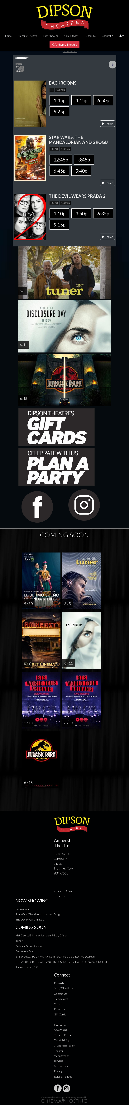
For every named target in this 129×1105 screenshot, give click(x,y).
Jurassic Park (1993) (27, 967)
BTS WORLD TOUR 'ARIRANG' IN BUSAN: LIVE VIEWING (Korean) (55, 956)
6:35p (103, 213)
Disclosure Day (25, 951)
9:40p (81, 171)
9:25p (59, 111)
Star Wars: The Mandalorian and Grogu (38, 914)
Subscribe (90, 35)
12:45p (61, 159)
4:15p (81, 100)
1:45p (59, 100)
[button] (121, 35)
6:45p (59, 171)
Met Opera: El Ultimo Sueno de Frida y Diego (41, 935)
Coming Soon (71, 35)
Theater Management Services (61, 1055)
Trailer (107, 123)
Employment (61, 998)
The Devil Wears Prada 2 (30, 919)
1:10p (59, 213)
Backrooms (22, 909)
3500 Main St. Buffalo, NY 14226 (62, 858)
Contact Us (60, 993)
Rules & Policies (63, 1076)
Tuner (19, 940)
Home (8, 35)
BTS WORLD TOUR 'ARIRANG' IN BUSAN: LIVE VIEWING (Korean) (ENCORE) (62, 961)
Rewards (59, 983)
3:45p (84, 159)
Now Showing (50, 35)
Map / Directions (63, 988)
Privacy (58, 1071)
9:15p (59, 224)
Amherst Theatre (27, 35)
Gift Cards (60, 1014)
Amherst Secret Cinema (29, 946)
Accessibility (61, 1066)
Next (112, 64)
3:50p (81, 213)
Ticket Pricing (61, 1040)
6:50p (103, 100)
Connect (106, 35)
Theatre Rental (62, 1035)
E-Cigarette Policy (64, 1045)
